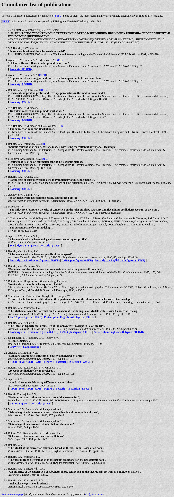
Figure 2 (33, 245)
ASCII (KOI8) (33, 361)
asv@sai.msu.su (94, 494)
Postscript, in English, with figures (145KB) (120, 260)
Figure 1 (21, 245)
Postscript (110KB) (21, 69)
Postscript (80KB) (20, 171)
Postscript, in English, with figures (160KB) (69, 317)
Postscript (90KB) (20, 138)
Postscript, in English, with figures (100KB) (118, 332)
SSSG (58, 15)
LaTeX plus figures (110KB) (26, 317)
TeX (12, 245)
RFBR (5, 21)
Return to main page (12, 494)
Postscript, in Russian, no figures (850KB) (34, 332)
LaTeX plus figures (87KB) (77, 260)
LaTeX (14, 403)
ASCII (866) (17, 361)
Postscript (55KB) (20, 102)
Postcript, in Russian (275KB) (73, 388)
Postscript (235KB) (21, 120)
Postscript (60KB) (20, 188)
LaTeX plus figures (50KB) (75, 332)
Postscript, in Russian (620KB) (74, 361)
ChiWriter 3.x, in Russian (24, 346)
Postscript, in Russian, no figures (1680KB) (35, 260)
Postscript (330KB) (21, 84)
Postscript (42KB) (50, 245)
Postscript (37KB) (41, 403)
